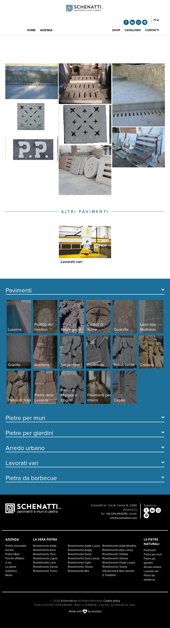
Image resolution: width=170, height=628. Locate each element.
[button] (156, 20)
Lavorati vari (151, 571)
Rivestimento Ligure (45, 558)
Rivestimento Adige (80, 550)
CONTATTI (152, 30)
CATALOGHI (133, 30)
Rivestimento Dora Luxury (83, 558)
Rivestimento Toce (44, 554)
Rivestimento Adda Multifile (119, 546)
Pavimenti (150, 550)
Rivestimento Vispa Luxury (118, 562)
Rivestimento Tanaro (80, 567)
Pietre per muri (153, 554)
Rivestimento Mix (78, 571)
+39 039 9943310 (117, 514)
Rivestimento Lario (44, 562)
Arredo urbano (152, 567)
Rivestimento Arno (44, 550)
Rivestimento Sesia (79, 554)
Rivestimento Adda (44, 546)
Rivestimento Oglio (79, 562)
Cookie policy (111, 601)
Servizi (9, 550)
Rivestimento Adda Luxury (84, 546)
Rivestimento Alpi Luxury (117, 550)
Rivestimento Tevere (114, 567)
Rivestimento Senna (45, 567)
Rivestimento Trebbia (115, 554)
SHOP (116, 30)
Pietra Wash (12, 554)
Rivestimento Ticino (45, 571)
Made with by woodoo (85, 611)
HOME (31, 30)
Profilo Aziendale (15, 546)
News (8, 575)
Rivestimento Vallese (115, 558)
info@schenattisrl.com (123, 518)
